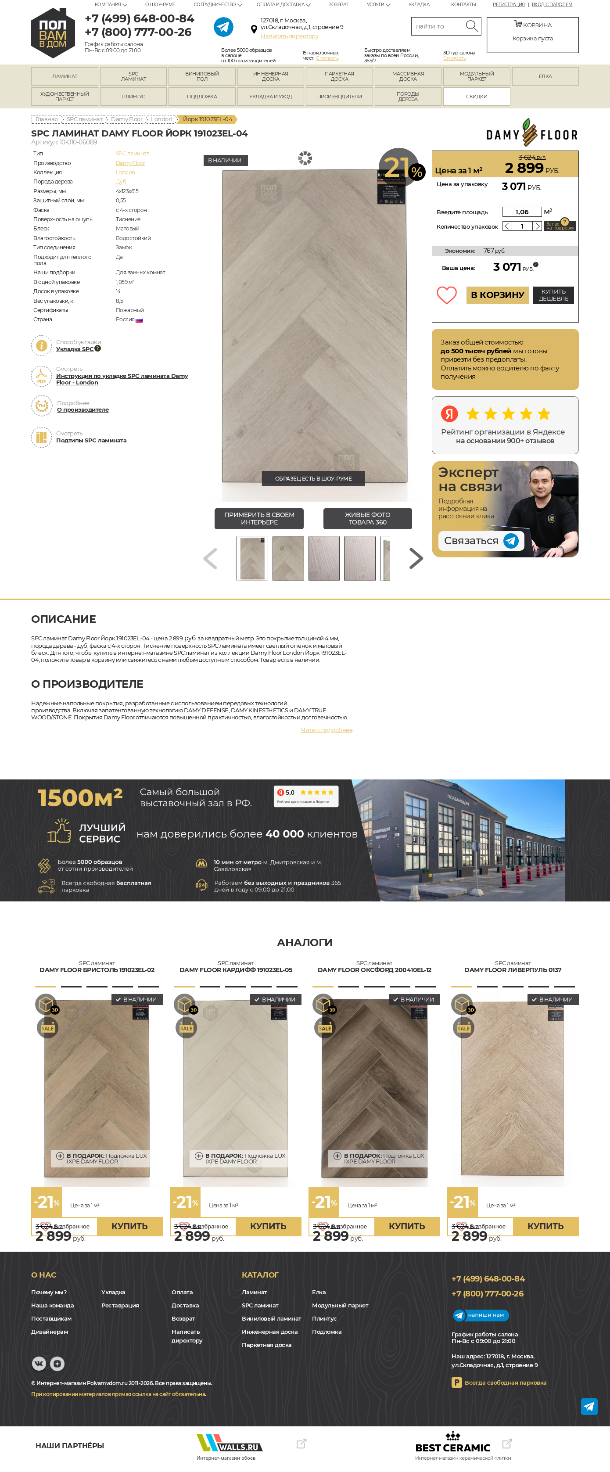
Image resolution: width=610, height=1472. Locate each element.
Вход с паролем (552, 4)
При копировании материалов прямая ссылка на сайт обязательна (118, 1399)
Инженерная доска (270, 1337)
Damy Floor (126, 118)
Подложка (326, 1337)
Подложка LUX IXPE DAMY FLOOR (107, 1163)
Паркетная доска (267, 1350)
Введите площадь (462, 211)
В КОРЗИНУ (497, 295)
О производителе (83, 409)
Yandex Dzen (57, 1373)
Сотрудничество (215, 4)
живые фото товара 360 (367, 518)
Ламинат (254, 1297)
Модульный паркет (340, 1310)
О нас (43, 1280)
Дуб (121, 181)
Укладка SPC (75, 348)
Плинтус (324, 1324)
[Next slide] (416, 561)
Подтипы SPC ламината (91, 440)
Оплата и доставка (281, 4)
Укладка (419, 4)
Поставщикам (51, 1324)
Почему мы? (49, 1297)
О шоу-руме (160, 4)
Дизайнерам (49, 1337)
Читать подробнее (326, 735)
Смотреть (327, 58)
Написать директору (289, 35)
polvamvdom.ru (53, 33)
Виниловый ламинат (271, 1324)
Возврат (338, 4)
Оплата (182, 1297)
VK (39, 1373)
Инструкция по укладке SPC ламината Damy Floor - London (122, 379)
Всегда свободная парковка (506, 1387)
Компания (108, 4)
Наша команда (52, 1310)
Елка (319, 1297)
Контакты (463, 4)
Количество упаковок (467, 226)
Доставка (185, 1310)
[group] (313, 326)
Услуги (375, 4)
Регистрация (509, 4)
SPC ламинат (85, 118)
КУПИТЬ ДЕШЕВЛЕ (554, 295)
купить (129, 1232)
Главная (47, 118)
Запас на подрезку (560, 226)
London (161, 118)
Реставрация (120, 1310)
